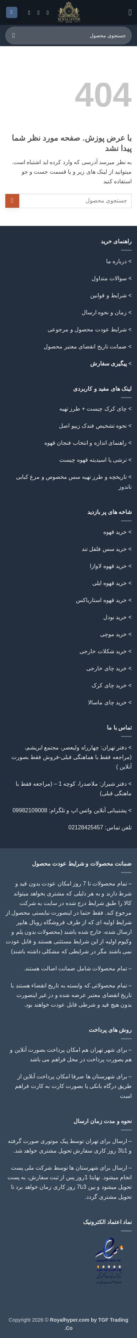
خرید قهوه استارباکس (101, 600)
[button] (127, 12)
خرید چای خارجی (106, 668)
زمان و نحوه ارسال (104, 312)
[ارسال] (14, 35)
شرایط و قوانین (108, 295)
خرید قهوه (115, 532)
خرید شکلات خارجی (103, 651)
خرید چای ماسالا (107, 702)
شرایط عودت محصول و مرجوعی (87, 329)
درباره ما (116, 261)
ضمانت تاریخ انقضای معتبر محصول (85, 346)
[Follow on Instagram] (46, 12)
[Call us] (36, 12)
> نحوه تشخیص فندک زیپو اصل (95, 426)
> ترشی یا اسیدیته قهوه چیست (95, 460)
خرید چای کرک (109, 685)
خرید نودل (115, 617)
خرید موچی (113, 634)
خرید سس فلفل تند (104, 549)
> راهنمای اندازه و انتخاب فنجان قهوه (88, 443)
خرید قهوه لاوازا (108, 566)
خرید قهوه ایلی (109, 583)
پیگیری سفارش (108, 364)
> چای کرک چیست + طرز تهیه (95, 409)
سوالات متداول (109, 278)
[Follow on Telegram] (27, 12)
